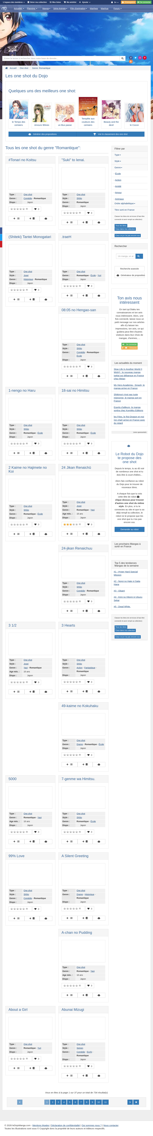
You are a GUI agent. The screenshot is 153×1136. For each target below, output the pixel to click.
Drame (80, 744)
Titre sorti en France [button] (125, 210)
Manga (46, 8)
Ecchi (89, 1052)
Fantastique (89, 668)
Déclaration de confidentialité (65, 1125)
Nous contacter (110, 1125)
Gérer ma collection (38, 2)
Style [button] (118, 161)
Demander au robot (129, 529)
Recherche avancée (129, 269)
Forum (118, 8)
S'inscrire (129, 348)
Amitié (118, 186)
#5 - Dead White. (122, 606)
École (93, 275)
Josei (26, 275)
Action (79, 668)
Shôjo (79, 198)
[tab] (129, 155)
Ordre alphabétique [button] (125, 203)
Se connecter (129, 344)
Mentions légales (40, 1125)
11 (105, 1102)
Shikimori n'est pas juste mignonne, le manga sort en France (128, 397)
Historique (28, 279)
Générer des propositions (45, 134)
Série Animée (60, 8)
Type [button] (118, 155)
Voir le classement (111, 134)
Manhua (104, 8)
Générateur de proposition (132, 275)
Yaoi (93, 510)
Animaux (119, 199)
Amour (118, 192)
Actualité (19, 8)
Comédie (28, 198)
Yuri (99, 275)
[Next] (130, 1102)
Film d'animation (78, 8)
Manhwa (94, 8)
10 (98, 1102)
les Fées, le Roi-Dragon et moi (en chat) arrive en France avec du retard (129, 419)
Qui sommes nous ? (92, 1125)
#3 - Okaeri (119, 590)
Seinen (80, 1048)
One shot (28, 194)
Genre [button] (118, 167)
